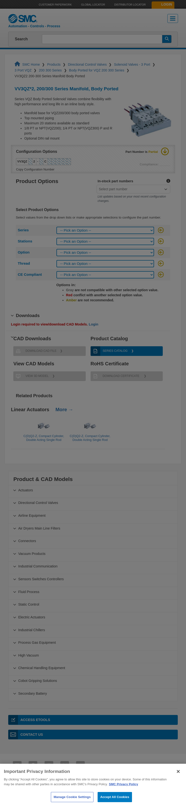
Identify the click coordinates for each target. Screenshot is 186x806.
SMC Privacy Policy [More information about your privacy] (123, 790)
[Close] (178, 777)
